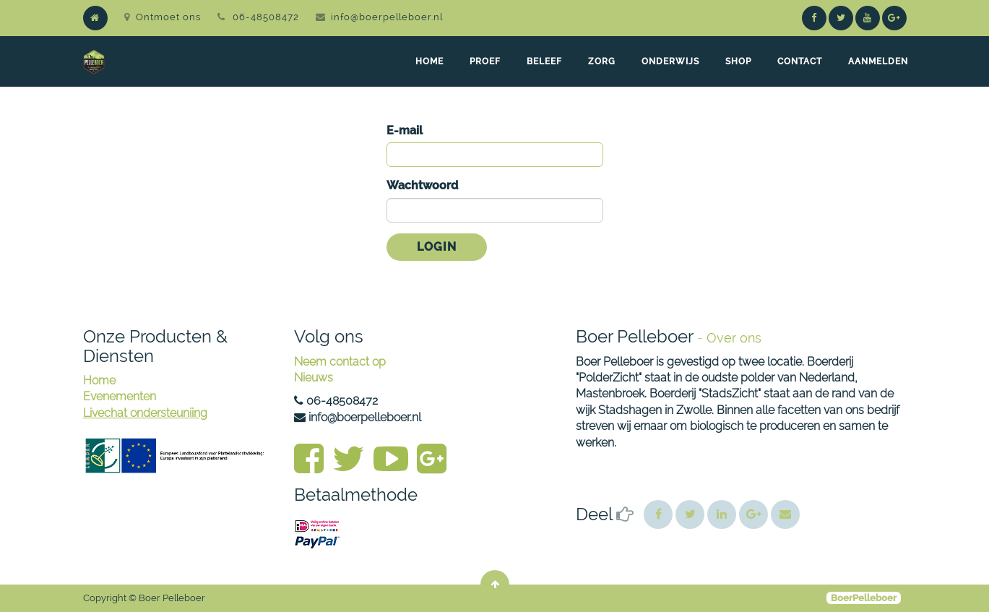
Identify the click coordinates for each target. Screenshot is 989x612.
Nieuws (313, 377)
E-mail (404, 130)
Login (437, 247)
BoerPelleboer (864, 597)
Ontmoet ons (162, 17)
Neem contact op (340, 362)
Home (99, 380)
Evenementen (119, 396)
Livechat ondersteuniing (145, 413)
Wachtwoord (422, 185)
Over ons (734, 337)
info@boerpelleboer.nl (387, 17)
